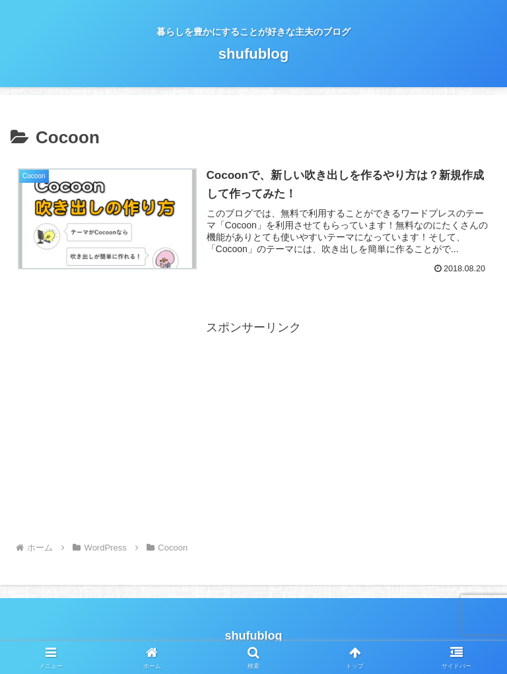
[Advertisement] (253, 431)
